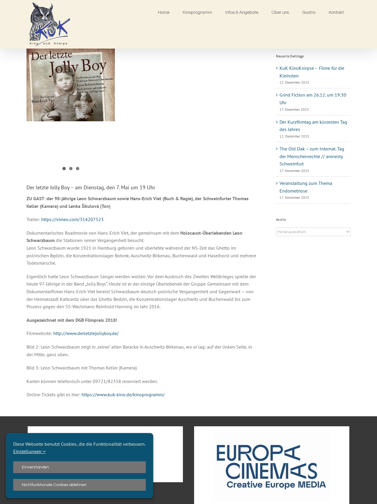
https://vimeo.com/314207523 (72, 219)
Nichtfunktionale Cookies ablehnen (54, 485)
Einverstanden (35, 467)
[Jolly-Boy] (71, 85)
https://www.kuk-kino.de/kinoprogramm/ (123, 394)
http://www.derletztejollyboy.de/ (86, 333)
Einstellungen (29, 451)
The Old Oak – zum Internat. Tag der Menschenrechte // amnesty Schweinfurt (312, 156)
